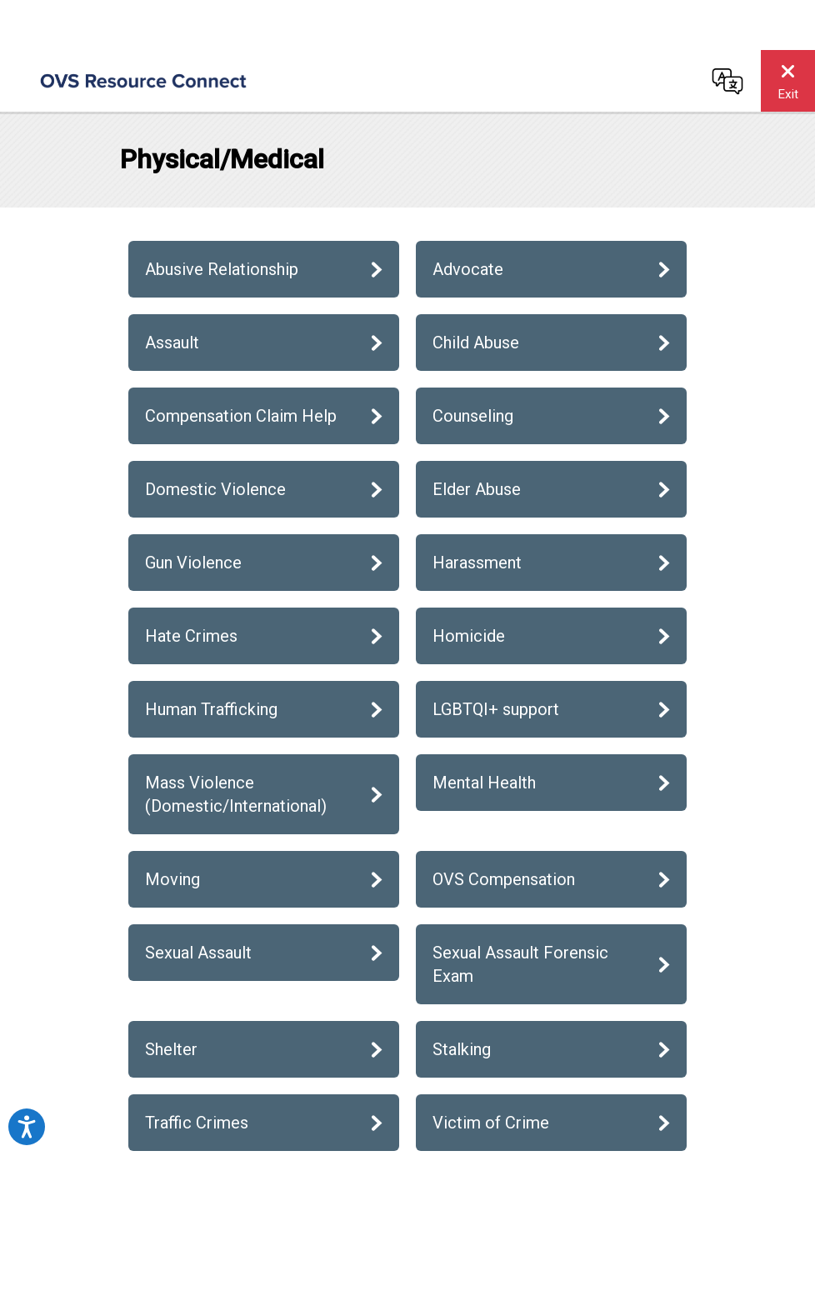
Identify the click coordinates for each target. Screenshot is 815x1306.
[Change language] (727, 80)
